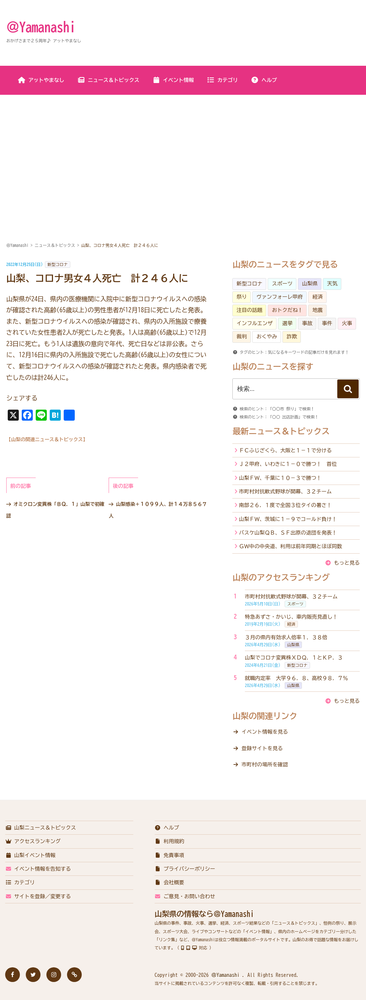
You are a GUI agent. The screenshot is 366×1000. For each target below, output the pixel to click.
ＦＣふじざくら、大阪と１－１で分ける (285, 450)
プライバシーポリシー (185, 868)
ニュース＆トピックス (108, 80)
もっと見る (347, 562)
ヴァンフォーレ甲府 (279, 296)
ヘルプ (264, 80)
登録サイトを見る (262, 748)
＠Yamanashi (40, 26)
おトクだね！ (287, 310)
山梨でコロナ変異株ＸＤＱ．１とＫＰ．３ (294, 657)
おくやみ (266, 336)
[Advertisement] (183, 150)
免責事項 (169, 855)
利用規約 (169, 841)
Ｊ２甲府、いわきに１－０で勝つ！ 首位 (288, 464)
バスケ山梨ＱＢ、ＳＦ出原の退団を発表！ (288, 532)
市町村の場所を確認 (265, 764)
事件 (327, 323)
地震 (317, 310)
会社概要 (169, 882)
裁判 (241, 336)
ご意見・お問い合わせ (185, 896)
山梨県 (309, 283)
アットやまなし (41, 80)
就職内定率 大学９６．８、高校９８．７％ (296, 678)
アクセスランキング (33, 841)
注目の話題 (249, 310)
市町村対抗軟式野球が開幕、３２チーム (285, 491)
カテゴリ (222, 80)
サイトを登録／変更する (38, 896)
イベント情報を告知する (38, 868)
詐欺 (291, 336)
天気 (332, 283)
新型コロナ (57, 264)
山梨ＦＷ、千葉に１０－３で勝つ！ (280, 478)
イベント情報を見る (265, 731)
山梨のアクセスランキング (281, 577)
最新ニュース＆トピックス (281, 431)
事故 (307, 323)
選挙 (287, 323)
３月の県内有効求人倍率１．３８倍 (286, 637)
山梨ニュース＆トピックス (40, 827)
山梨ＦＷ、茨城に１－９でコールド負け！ (288, 519)
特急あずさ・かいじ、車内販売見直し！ (291, 616)
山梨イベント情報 (30, 855)
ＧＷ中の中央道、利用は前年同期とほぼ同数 (290, 546)
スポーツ (282, 283)
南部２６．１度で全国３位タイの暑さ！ (285, 505)
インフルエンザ (254, 323)
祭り (241, 296)
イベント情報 (173, 80)
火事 (347, 323)
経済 (317, 296)
